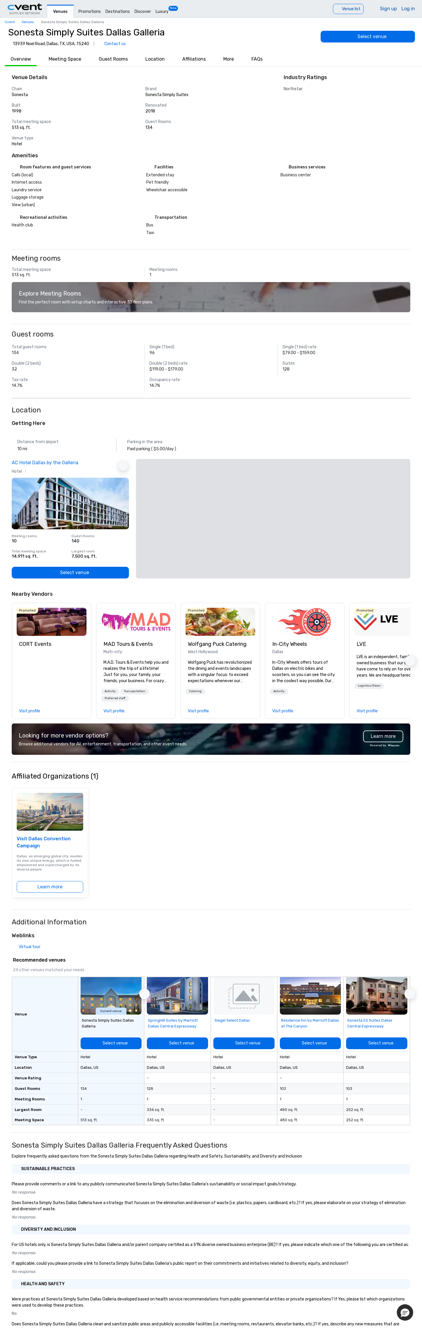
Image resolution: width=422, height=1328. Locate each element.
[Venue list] (348, 9)
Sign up (388, 8)
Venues (60, 11)
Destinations (118, 11)
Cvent (10, 22)
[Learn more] (50, 887)
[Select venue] (368, 36)
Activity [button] (110, 691)
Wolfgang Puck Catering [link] (217, 644)
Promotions (90, 11)
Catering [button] (195, 691)
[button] (110, 691)
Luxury (162, 11)
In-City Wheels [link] (289, 644)
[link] (51, 622)
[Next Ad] (123, 466)
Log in (408, 8)
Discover (143, 11)
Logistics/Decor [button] (369, 685)
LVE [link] (361, 644)
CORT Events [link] (35, 644)
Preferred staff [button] (115, 698)
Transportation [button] (134, 691)
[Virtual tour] (26, 947)
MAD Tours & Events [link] (128, 644)
